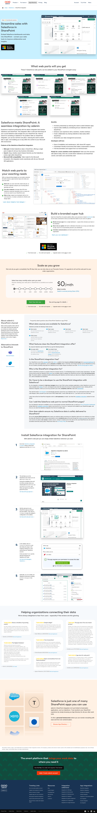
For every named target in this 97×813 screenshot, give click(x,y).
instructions (80, 388)
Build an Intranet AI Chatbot (34, 792)
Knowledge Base (51, 792)
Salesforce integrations (84, 790)
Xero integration (83, 798)
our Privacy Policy (61, 421)
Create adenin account (48, 773)
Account (76, 2)
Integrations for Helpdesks (67, 796)
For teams (23, 2)
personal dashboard (88, 362)
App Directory (40, 350)
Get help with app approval (27, 491)
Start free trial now (36, 302)
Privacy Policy (3, 811)
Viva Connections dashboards (88, 404)
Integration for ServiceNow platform (87, 796)
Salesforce (11, 7)
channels (45, 362)
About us (49, 796)
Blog (45, 2)
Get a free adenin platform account (35, 788)
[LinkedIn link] (91, 811)
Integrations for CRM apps (67, 790)
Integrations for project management (68, 798)
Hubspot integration (84, 794)
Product (15, 2)
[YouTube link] (94, 811)
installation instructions (81, 396)
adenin (55, 362)
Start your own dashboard (60, 235)
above (50, 373)
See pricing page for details (58, 302)
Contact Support (51, 790)
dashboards (90, 217)
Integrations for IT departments (67, 800)
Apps (6, 7)
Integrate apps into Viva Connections (36, 794)
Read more (4, 338)
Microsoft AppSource (17, 636)
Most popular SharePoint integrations (36, 796)
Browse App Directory (60, 724)
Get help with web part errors (27, 516)
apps (66, 252)
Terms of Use (18, 811)
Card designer (42, 391)
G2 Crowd (15, 666)
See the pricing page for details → (86, 365)
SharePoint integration (84, 788)
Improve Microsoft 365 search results (36, 798)
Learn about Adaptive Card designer (14, 202)
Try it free (83, 2)
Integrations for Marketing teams (68, 794)
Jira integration (83, 802)
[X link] (88, 811)
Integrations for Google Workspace (68, 802)
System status (33, 811)
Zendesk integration (84, 800)
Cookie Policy (11, 811)
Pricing (40, 2)
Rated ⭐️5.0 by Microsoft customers (9, 20)
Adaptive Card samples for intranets (36, 790)
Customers (50, 798)
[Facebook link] (85, 811)
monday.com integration (84, 792)
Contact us (4, 790)
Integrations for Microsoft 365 (67, 792)
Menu (89, 2)
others (40, 387)
